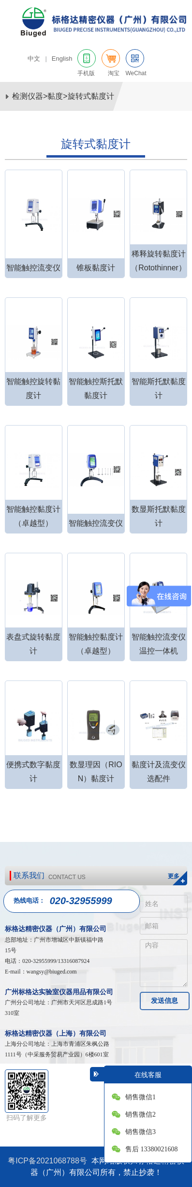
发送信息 (164, 1000)
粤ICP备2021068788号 (47, 1161)
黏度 (55, 96)
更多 (173, 876)
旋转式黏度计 (91, 96)
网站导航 (177, 59)
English (62, 58)
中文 (34, 58)
